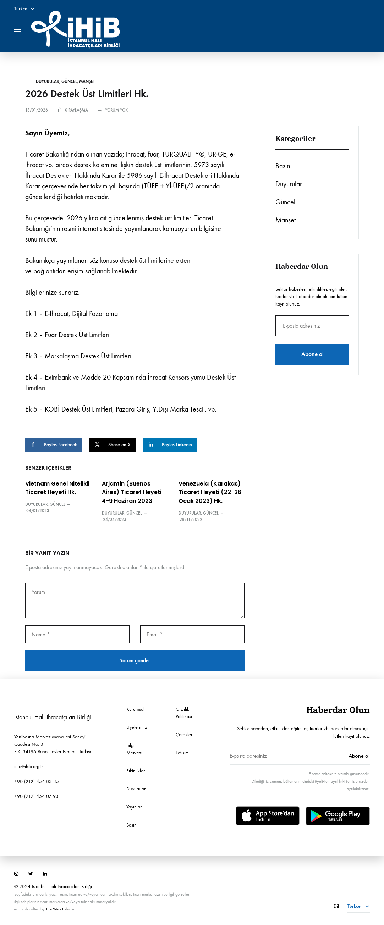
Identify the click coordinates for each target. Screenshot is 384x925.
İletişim (182, 753)
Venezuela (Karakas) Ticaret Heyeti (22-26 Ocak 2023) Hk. (210, 492)
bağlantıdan (49, 271)
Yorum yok (116, 110)
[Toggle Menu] (17, 30)
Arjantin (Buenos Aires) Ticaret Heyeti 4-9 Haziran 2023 (131, 492)
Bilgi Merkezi (134, 749)
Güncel (69, 81)
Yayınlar (134, 807)
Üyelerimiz (136, 727)
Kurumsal (135, 709)
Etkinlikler (135, 771)
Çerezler (184, 735)
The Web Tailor (58, 909)
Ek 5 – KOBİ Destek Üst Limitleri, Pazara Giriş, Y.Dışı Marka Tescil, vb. (120, 409)
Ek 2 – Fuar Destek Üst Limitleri (67, 335)
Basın (282, 166)
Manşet (87, 81)
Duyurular (47, 81)
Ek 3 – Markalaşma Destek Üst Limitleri (78, 356)
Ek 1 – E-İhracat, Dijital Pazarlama (71, 314)
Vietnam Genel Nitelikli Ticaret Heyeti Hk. (57, 487)
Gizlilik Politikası (184, 713)
